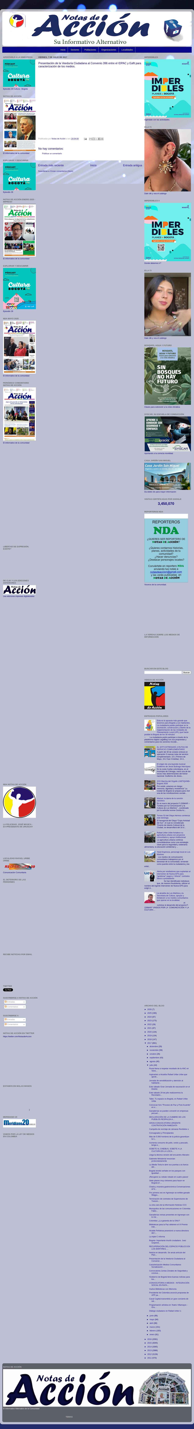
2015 (149, 1343)
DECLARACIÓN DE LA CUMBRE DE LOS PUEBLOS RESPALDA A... (167, 1118)
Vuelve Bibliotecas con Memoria (162, 1289)
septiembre (155, 1058)
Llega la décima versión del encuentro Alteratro (169, 1155)
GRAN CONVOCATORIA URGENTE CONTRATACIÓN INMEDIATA (164, 1124)
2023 (149, 1021)
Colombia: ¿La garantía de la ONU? (164, 1221)
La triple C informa (157, 1237)
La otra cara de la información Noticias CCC (168, 1205)
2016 (149, 1339)
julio (152, 1065)
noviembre (154, 1050)
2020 (149, 1032)
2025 (149, 1013)
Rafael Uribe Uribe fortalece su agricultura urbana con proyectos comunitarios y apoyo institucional (171, 835)
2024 (149, 1017)
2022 (149, 1024)
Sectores (75, 50)
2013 (149, 1350)
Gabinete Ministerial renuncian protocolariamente (162, 1160)
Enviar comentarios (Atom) (61, 171)
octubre (153, 1054)
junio (152, 1316)
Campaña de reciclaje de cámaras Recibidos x (169, 1129)
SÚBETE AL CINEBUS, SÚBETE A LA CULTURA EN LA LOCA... (165, 1150)
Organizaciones (108, 50)
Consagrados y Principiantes (161, 1133)
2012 (149, 1354)
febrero (153, 1331)
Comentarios (11, 1007)
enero (152, 1334)
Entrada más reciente (51, 165)
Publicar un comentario (52, 154)
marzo (153, 1327)
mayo (152, 1319)
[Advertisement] (19, 495)
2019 (149, 1036)
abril (152, 1323)
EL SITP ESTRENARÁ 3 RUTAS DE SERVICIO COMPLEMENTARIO (172, 748)
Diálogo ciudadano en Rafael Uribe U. (165, 1311)
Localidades (127, 50)
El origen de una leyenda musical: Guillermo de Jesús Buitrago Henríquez (173, 765)
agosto (153, 1061)
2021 (149, 1028)
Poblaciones (90, 50)
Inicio (63, 50)
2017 (149, 1043)
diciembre (154, 1046)
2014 (149, 1347)
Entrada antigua (132, 165)
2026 (149, 1009)
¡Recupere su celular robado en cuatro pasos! (168, 1177)
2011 (149, 1358)
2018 (149, 1039)
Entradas (10, 1002)
